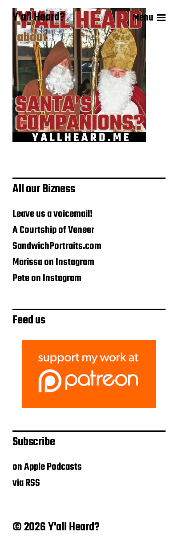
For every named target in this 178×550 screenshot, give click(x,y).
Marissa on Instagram (53, 262)
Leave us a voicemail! (52, 214)
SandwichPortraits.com (56, 246)
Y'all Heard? (38, 18)
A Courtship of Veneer (53, 230)
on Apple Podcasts (47, 467)
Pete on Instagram (46, 278)
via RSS (26, 483)
